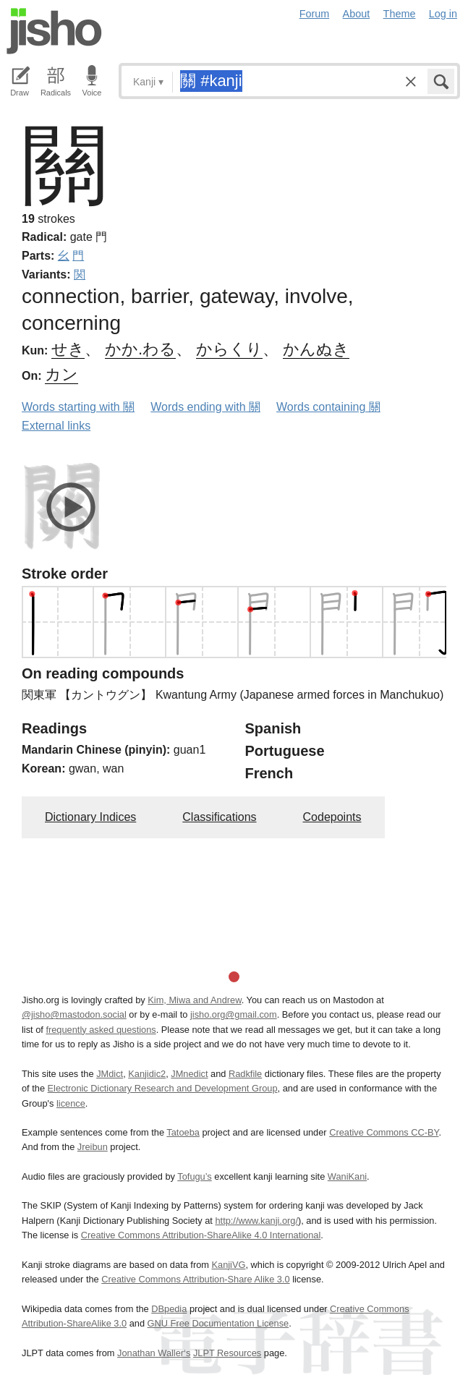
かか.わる (140, 349)
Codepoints (332, 817)
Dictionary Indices (90, 817)
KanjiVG (228, 1264)
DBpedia (169, 1308)
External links (56, 426)
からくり (229, 349)
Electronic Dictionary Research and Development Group (163, 1088)
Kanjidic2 (147, 1073)
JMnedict (189, 1073)
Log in (443, 14)
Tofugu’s (194, 1176)
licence (70, 1103)
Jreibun (92, 1146)
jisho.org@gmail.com (233, 1014)
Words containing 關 (328, 407)
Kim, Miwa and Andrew (194, 1000)
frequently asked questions (101, 1029)
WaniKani (347, 1176)
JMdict (109, 1073)
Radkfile (245, 1073)
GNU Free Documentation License (218, 1323)
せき (68, 349)
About (356, 14)
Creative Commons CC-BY (383, 1132)
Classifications (219, 817)
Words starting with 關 (78, 407)
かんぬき (316, 349)
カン (61, 374)
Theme (399, 14)
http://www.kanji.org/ (256, 1220)
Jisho (54, 31)
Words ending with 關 (205, 407)
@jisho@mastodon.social (74, 1014)
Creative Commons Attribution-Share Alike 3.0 (195, 1279)
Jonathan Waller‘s (153, 1353)
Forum (314, 14)
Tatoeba (183, 1132)
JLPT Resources (227, 1353)
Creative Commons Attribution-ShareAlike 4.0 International (200, 1235)
